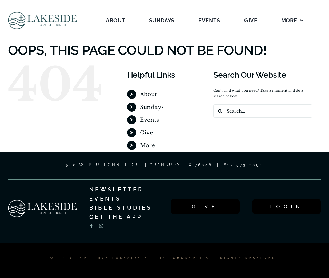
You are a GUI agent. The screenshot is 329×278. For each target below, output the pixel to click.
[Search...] (262, 111)
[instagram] (101, 226)
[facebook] (91, 226)
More (147, 145)
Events (149, 120)
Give (146, 132)
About (148, 94)
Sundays (152, 107)
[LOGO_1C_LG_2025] (42, 13)
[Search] (220, 111)
